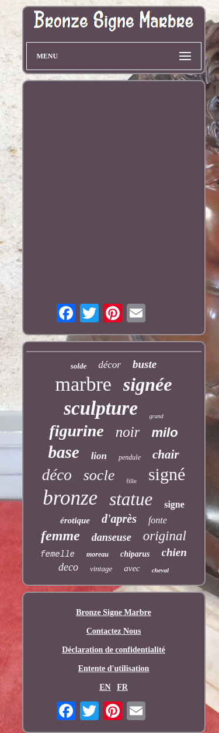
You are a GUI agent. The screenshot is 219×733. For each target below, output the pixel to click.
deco (68, 567)
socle (99, 475)
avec (132, 568)
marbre (83, 384)
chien (174, 552)
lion (99, 455)
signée (147, 384)
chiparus (135, 554)
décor (109, 364)
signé (166, 474)
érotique (75, 520)
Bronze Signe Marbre (113, 612)
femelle (57, 554)
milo (164, 432)
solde (78, 366)
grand (157, 416)
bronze (70, 498)
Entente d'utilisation (114, 668)
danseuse (111, 537)
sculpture (101, 408)
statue (130, 499)
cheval (160, 570)
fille (131, 480)
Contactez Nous (113, 631)
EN (104, 687)
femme (60, 535)
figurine (76, 431)
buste (145, 364)
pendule (130, 457)
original (164, 536)
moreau (97, 554)
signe (174, 504)
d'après (119, 518)
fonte (157, 520)
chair (165, 454)
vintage (101, 568)
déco (57, 475)
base (63, 452)
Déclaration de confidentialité (113, 649)
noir (128, 432)
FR (122, 687)
